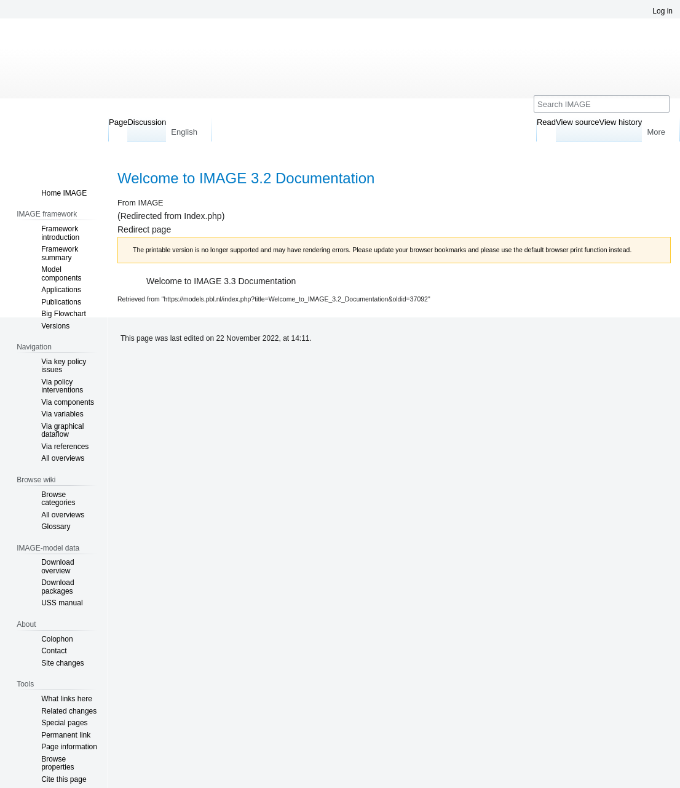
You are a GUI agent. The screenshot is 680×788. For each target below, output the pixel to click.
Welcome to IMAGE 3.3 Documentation (221, 281)
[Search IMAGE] (602, 104)
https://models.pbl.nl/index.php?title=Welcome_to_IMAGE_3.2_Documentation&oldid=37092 (296, 299)
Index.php (203, 216)
